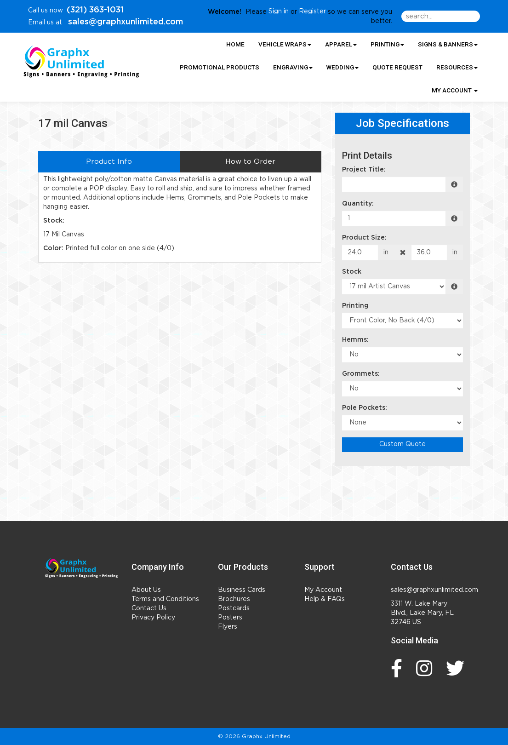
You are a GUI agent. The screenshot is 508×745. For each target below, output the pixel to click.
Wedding (342, 67)
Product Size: (364, 238)
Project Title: (364, 169)
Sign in (278, 11)
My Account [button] (455, 90)
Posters (230, 617)
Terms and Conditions (165, 599)
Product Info (109, 161)
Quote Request (397, 67)
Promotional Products (219, 67)
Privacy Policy (153, 617)
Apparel (341, 44)
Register (312, 11)
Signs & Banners (448, 44)
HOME (235, 44)
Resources (457, 67)
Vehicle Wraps (284, 44)
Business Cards (241, 590)
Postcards (234, 608)
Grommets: (361, 374)
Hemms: (355, 340)
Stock (351, 272)
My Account (323, 590)
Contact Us (148, 608)
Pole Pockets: (364, 408)
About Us (146, 590)
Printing (387, 44)
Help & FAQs (324, 599)
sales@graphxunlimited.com (124, 22)
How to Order (250, 161)
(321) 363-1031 (95, 10)
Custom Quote (402, 444)
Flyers (227, 627)
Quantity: (358, 204)
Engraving (293, 67)
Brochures (234, 599)
